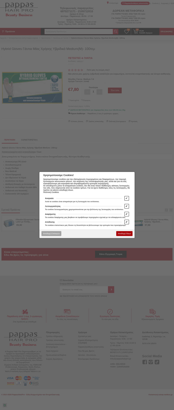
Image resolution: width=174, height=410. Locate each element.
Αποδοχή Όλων (124, 233)
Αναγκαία (49, 198)
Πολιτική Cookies (51, 192)
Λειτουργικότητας (53, 206)
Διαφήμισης (50, 214)
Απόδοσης (50, 222)
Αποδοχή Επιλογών (51, 233)
